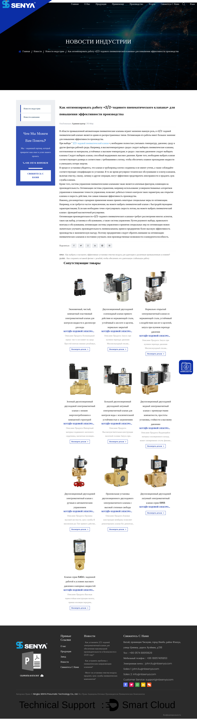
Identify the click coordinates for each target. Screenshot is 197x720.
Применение (118, 4)
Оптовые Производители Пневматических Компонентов (121, 695)
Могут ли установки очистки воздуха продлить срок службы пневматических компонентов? (100, 676)
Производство (136, 4)
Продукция (101, 4)
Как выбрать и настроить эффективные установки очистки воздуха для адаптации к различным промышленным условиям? (117, 255)
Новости (37, 51)
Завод (63, 657)
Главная (75, 4)
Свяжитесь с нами (35, 175)
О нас (87, 4)
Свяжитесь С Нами (170, 4)
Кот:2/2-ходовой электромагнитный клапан (90, 331)
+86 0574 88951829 (35, 163)
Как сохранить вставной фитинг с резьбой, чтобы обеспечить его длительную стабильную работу (108, 258)
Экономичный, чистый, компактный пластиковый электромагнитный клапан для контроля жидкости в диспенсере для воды (80, 318)
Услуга (152, 4)
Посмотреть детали (79, 349)
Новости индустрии (54, 51)
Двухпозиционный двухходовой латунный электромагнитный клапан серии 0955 (155, 498)
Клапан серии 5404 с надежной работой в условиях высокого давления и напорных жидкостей (79, 581)
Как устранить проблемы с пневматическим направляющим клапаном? (97, 664)
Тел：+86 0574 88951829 (137, 653)
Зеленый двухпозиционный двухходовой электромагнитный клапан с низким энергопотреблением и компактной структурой (79, 411)
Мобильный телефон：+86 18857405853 (145, 659)
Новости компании (32, 117)
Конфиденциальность (172, 716)
